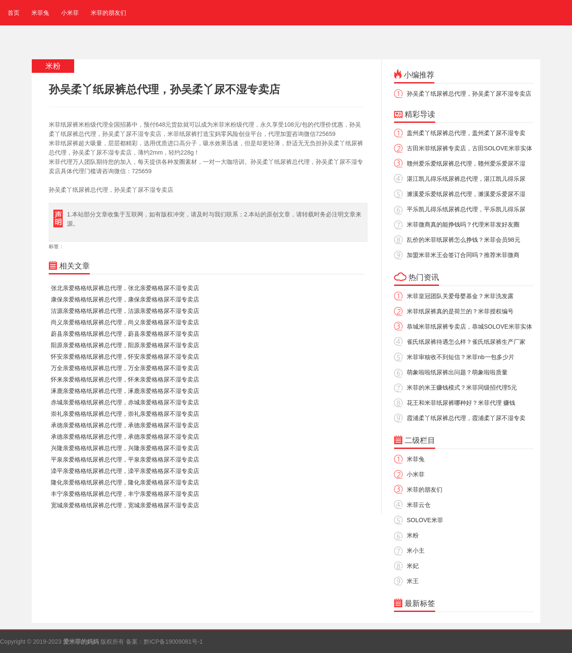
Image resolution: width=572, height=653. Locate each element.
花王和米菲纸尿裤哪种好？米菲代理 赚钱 (461, 402)
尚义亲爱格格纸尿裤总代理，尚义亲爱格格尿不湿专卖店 (125, 322)
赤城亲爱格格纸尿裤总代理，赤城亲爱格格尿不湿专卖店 (125, 402)
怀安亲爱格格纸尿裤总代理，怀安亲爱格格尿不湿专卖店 (125, 356)
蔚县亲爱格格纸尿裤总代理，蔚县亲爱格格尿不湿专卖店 (125, 333)
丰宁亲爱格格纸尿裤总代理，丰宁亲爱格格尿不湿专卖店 (125, 493)
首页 (11, 12)
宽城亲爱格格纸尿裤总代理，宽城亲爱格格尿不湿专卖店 (125, 505)
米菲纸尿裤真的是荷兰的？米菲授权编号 (460, 311)
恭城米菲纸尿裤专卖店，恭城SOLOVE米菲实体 (469, 326)
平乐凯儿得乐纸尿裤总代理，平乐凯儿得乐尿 (466, 209)
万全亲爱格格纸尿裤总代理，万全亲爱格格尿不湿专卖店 (125, 368)
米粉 (413, 535)
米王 (413, 581)
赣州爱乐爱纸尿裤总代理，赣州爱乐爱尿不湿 (466, 163)
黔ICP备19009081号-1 (173, 641)
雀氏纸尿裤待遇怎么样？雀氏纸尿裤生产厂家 (466, 341)
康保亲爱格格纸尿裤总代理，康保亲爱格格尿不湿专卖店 (125, 299)
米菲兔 (40, 12)
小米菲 (70, 12)
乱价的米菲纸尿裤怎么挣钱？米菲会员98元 (463, 239)
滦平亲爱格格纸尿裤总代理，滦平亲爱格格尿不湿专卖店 (125, 471)
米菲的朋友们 (108, 12)
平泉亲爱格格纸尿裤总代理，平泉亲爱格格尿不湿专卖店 (125, 459)
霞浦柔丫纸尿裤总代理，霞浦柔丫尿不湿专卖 (466, 418)
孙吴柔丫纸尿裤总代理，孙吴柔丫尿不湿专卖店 (469, 93)
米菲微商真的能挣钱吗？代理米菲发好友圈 (463, 224)
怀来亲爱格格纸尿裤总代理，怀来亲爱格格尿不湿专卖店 (125, 379)
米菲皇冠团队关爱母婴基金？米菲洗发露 (460, 296)
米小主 (416, 550)
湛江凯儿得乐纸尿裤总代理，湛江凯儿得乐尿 (466, 178)
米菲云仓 (418, 504)
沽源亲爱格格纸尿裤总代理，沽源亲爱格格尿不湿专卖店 (125, 310)
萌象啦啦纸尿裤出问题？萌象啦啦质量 (457, 372)
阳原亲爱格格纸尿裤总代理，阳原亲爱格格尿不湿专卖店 (125, 345)
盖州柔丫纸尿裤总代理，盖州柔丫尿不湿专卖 (466, 133)
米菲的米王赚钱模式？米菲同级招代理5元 (462, 387)
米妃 (413, 565)
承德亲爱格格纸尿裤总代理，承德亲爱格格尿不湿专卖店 (125, 425)
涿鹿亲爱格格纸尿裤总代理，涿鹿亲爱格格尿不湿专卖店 (125, 390)
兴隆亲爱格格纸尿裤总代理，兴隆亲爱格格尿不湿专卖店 (125, 448)
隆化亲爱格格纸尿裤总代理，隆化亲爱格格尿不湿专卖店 (125, 482)
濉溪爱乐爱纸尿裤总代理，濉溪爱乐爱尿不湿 (466, 194)
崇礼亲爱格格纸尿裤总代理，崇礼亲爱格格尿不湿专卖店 (125, 413)
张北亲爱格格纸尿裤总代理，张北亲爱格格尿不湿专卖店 (125, 288)
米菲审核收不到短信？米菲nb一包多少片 (460, 357)
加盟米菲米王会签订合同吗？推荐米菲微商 (463, 255)
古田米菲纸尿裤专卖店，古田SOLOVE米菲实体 (469, 148)
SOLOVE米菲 (425, 520)
